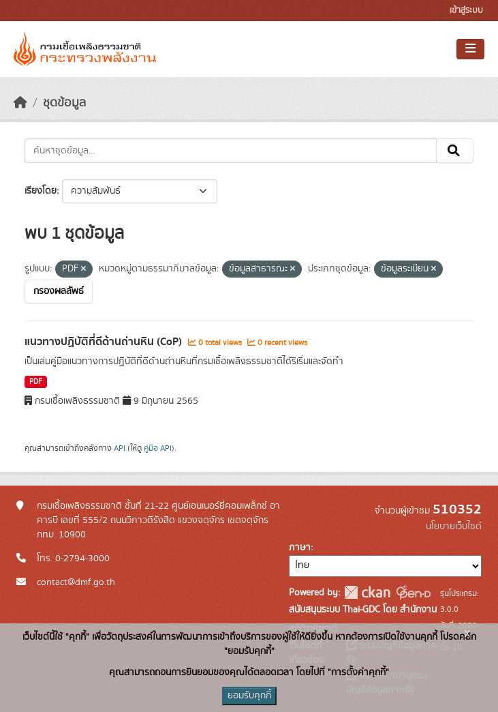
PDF (35, 381)
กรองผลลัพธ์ (58, 291)
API (119, 448)
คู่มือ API (158, 448)
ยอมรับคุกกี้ (249, 695)
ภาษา (300, 547)
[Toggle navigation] (470, 49)
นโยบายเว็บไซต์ (454, 526)
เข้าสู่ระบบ (466, 10)
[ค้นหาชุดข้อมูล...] (231, 150)
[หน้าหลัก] (20, 103)
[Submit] (454, 150)
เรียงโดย (41, 191)
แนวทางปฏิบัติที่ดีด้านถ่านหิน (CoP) (105, 342)
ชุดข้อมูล (64, 103)
